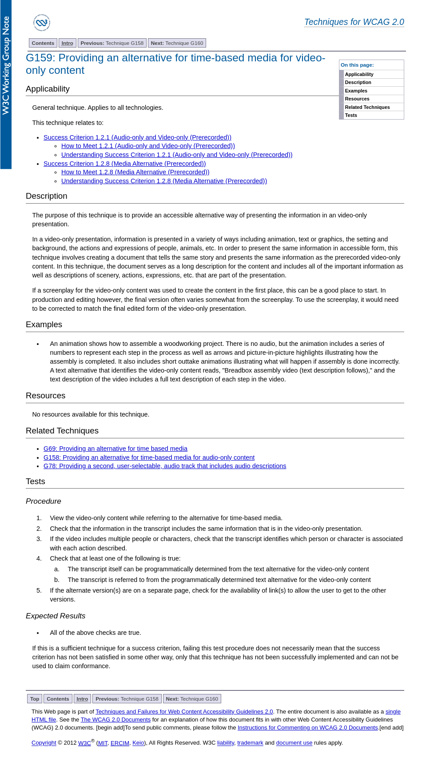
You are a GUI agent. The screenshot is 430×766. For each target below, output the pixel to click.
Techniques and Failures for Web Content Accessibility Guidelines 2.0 (184, 711)
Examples (356, 90)
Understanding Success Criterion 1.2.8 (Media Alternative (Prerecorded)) (164, 180)
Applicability (359, 74)
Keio (138, 743)
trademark (250, 743)
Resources (357, 98)
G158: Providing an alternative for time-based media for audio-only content (149, 457)
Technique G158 (112, 43)
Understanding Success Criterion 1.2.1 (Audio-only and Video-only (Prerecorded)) (176, 154)
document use (294, 743)
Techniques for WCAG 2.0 (354, 22)
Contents (43, 43)
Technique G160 (177, 43)
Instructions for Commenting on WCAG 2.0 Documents (308, 727)
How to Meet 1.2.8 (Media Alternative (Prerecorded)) (135, 172)
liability (225, 743)
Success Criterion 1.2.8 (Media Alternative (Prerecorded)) (125, 163)
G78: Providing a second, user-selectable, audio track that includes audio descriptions (165, 465)
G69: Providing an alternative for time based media (115, 448)
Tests (351, 115)
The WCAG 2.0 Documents (116, 719)
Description (358, 82)
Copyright (44, 743)
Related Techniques (367, 107)
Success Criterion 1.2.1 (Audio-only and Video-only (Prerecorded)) (137, 137)
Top (35, 699)
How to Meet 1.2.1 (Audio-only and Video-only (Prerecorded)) (148, 145)
